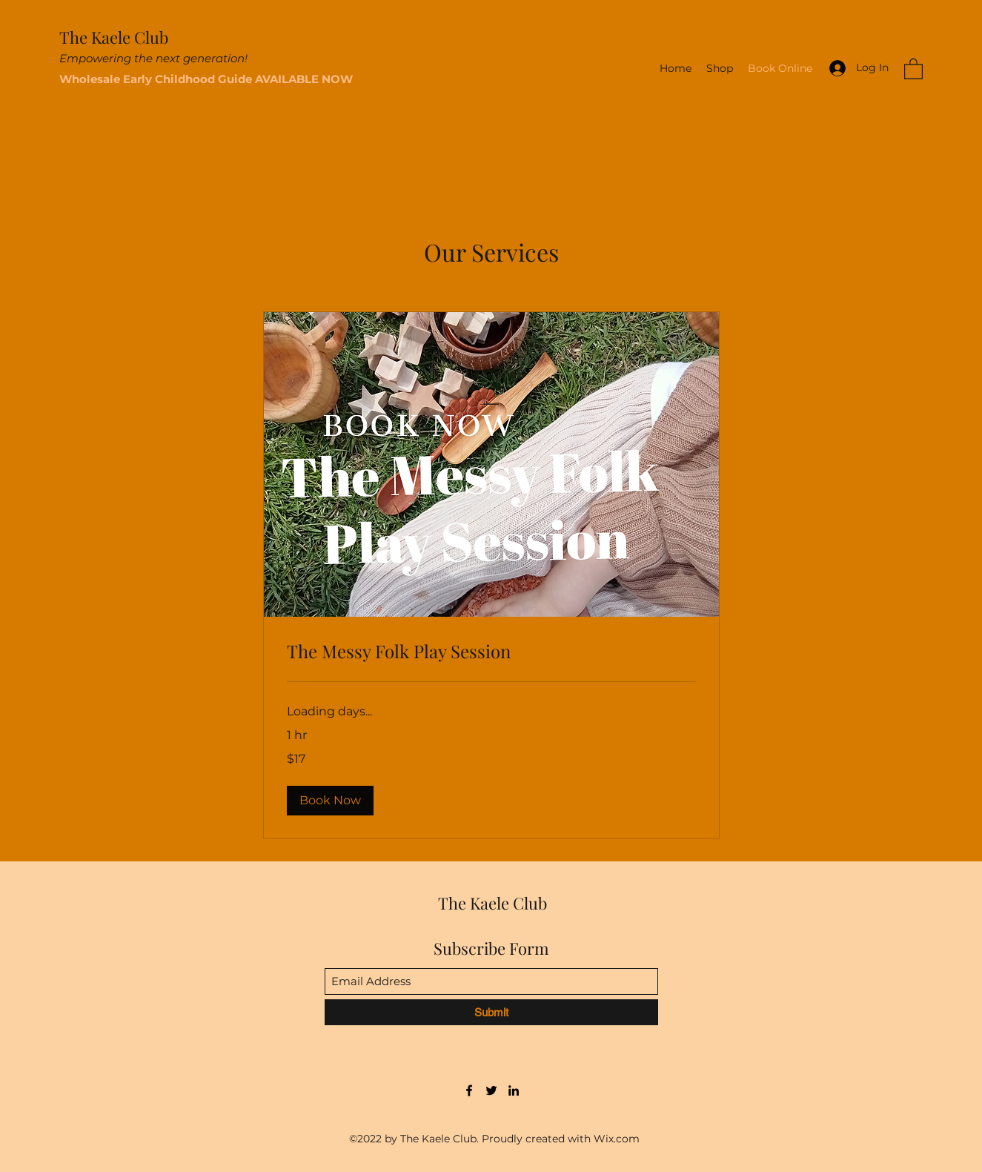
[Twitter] (491, 1090)
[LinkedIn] (513, 1090)
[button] (913, 68)
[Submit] (491, 1012)
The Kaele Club (113, 37)
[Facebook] (469, 1090)
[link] (491, 651)
